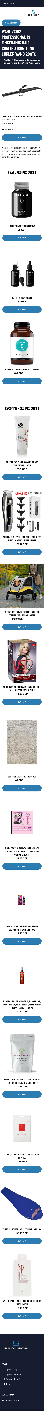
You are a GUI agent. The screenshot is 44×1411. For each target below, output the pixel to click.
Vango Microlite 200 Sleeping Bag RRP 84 (22, 1229)
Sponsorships (12, 1369)
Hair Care (10, 119)
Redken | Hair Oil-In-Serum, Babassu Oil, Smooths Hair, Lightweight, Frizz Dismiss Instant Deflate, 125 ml (22, 1004)
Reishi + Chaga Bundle (22, 297)
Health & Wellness (34, 116)
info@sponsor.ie (8, 3)
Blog (8, 1384)
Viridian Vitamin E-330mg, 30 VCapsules (22, 369)
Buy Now (22, 137)
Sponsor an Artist (14, 1374)
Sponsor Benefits (13, 1379)
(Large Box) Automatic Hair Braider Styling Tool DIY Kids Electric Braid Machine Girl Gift (22, 851)
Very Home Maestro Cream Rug (22, 776)
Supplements (19, 116)
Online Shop (11, 23)
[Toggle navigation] (5, 13)
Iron (4, 119)
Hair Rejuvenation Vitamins (22, 226)
